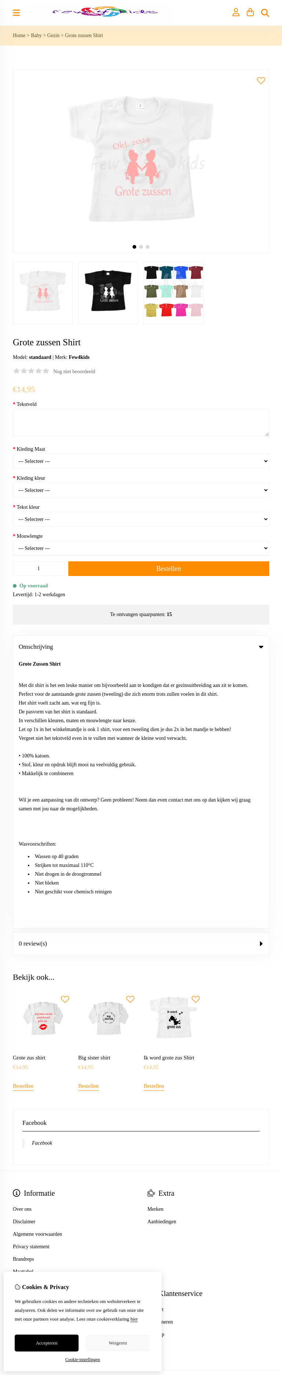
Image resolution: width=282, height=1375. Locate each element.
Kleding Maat (29, 449)
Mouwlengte (28, 536)
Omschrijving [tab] (141, 646)
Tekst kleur (26, 507)
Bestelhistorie (27, 1051)
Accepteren (46, 1343)
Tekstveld (24, 404)
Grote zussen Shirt (84, 35)
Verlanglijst (25, 1064)
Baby (36, 35)
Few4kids (79, 357)
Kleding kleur (29, 478)
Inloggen (22, 1039)
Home (19, 35)
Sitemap (156, 1064)
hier (134, 1319)
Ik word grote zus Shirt (169, 787)
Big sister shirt (94, 787)
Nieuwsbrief (25, 1076)
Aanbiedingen (162, 951)
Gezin (53, 35)
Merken (156, 939)
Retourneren (160, 1051)
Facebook (42, 872)
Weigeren (118, 1343)
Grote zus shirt (29, 787)
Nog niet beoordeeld (74, 371)
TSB (265, 1112)
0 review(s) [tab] (141, 673)
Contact (156, 1039)
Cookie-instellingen (82, 1359)
